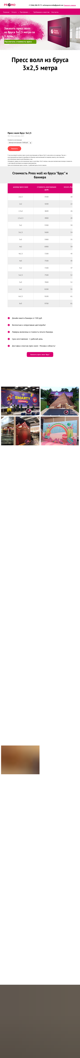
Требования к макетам (41, 12)
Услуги (14, 12)
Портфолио (24, 12)
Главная (6, 12)
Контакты (54, 12)
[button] (70, 5)
